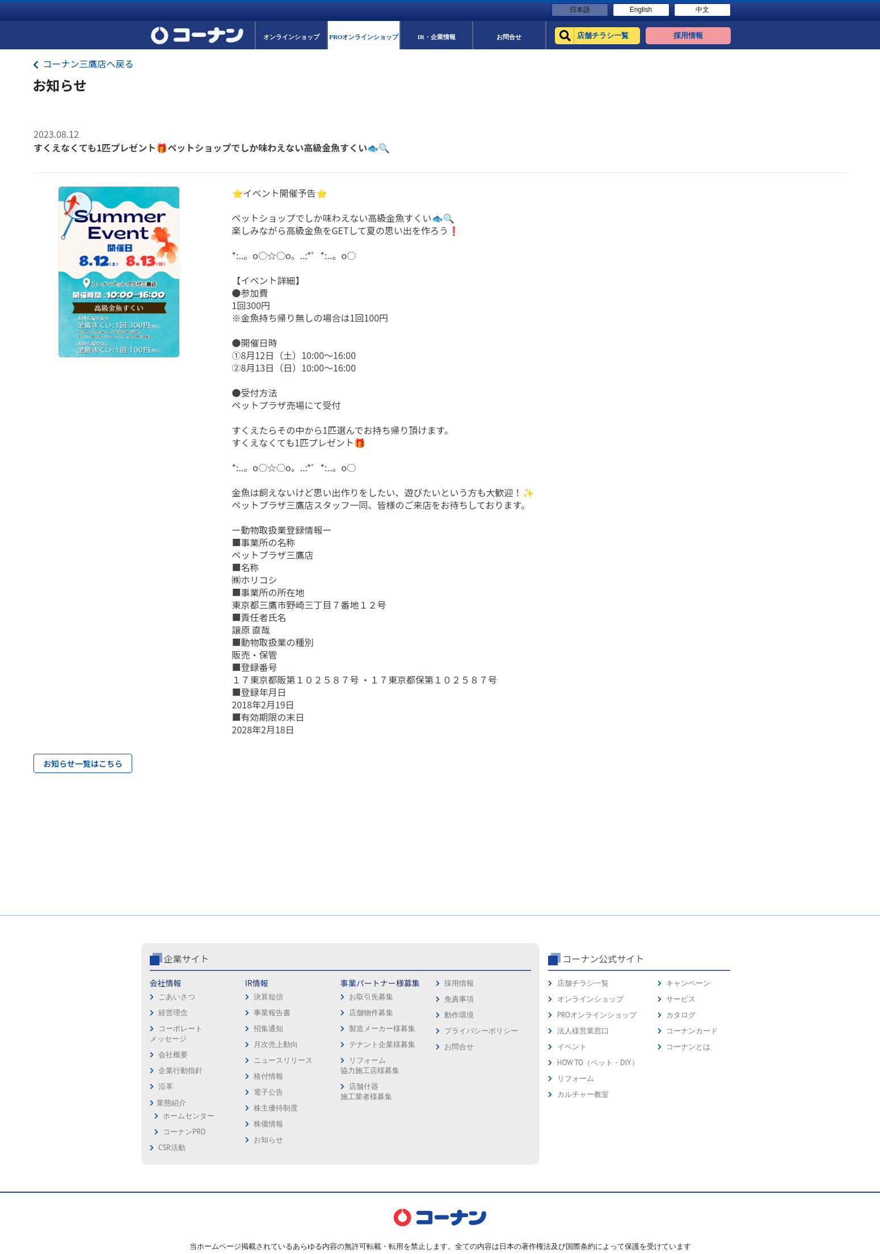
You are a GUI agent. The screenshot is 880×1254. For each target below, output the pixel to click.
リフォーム (575, 1078)
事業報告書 (272, 1012)
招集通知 (268, 1028)
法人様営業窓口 (583, 1031)
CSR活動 (172, 1147)
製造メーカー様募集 (382, 1028)
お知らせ (268, 1140)
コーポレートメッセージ (176, 1034)
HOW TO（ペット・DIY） (598, 1062)
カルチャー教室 (583, 1094)
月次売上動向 (276, 1044)
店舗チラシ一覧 (583, 983)
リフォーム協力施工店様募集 (369, 1065)
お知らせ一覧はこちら (83, 763)
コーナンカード (692, 1031)
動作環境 (459, 1015)
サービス (681, 999)
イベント (572, 1047)
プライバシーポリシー (481, 1031)
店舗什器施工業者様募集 (366, 1091)
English (641, 10)
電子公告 (268, 1092)
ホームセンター (188, 1116)
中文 (702, 10)
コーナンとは (688, 1047)
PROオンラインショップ (597, 1015)
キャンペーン (688, 983)
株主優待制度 (276, 1108)
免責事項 (459, 999)
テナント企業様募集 (382, 1044)
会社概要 (173, 1054)
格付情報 (268, 1076)
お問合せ (459, 1047)
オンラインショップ (590, 999)
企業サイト (186, 958)
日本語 (580, 10)
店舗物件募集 (371, 1012)
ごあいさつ (176, 997)
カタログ (681, 1015)
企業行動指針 (180, 1070)
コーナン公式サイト (603, 958)
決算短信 (268, 997)
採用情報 (459, 983)
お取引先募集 (371, 997)
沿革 (165, 1086)
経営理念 (173, 1012)
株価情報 (268, 1124)
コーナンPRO (184, 1132)
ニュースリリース (283, 1060)
